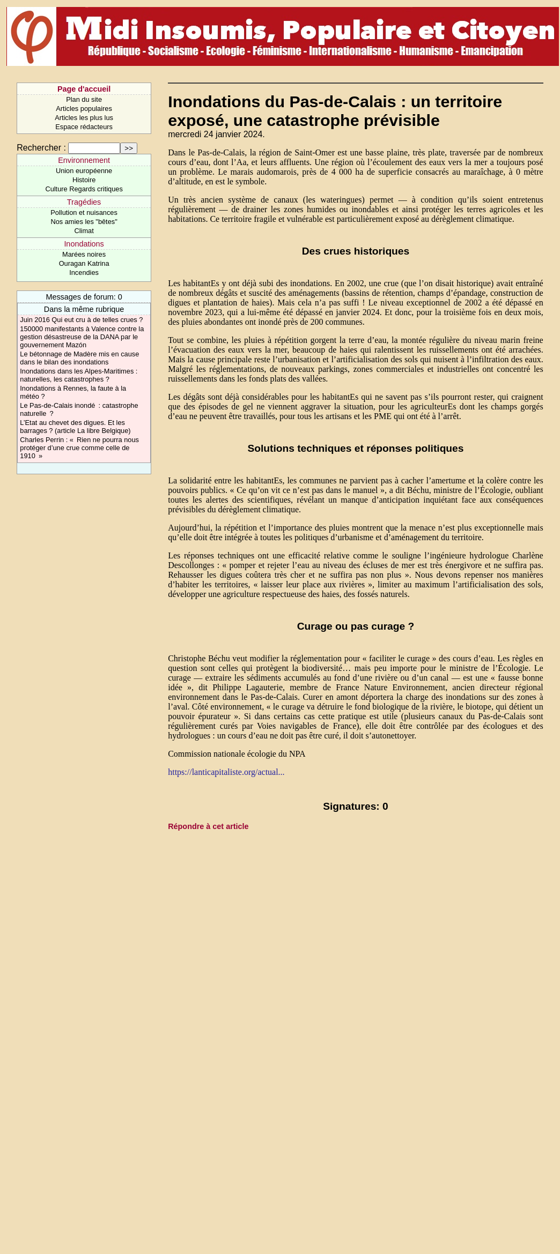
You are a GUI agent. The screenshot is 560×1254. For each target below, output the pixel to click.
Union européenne (84, 171)
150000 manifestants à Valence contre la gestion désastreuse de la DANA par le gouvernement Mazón (82, 337)
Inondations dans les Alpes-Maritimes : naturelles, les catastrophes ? (78, 375)
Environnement (84, 160)
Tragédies (84, 202)
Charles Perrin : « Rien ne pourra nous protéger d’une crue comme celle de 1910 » (79, 448)
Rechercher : (41, 147)
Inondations (84, 244)
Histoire (83, 180)
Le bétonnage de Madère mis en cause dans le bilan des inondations (79, 358)
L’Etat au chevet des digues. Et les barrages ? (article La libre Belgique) (75, 427)
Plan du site (84, 99)
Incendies (84, 272)
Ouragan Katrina (84, 263)
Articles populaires (84, 108)
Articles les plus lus (84, 118)
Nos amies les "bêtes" (83, 222)
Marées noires (84, 254)
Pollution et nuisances (83, 212)
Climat (83, 231)
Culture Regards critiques (83, 189)
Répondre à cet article (208, 826)
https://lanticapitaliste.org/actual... (226, 772)
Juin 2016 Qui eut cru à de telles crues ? (81, 320)
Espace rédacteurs (84, 127)
